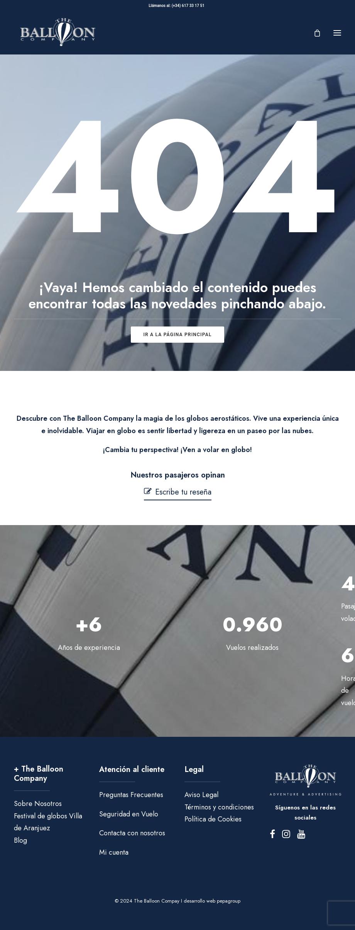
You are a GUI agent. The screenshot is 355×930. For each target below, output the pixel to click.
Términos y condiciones (219, 807)
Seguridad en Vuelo (128, 814)
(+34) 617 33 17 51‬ (189, 5)
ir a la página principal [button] (177, 334)
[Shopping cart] (314, 32)
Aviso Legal (201, 795)
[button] (337, 32)
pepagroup (228, 900)
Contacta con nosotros (132, 833)
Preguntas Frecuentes (131, 795)
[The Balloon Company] (57, 32)
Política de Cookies (213, 819)
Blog (20, 840)
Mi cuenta (113, 852)
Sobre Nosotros (38, 804)
